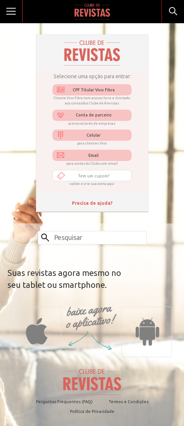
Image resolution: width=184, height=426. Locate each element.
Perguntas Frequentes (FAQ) (64, 401)
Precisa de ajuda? (92, 203)
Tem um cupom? (93, 176)
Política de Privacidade (92, 411)
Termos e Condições (128, 401)
